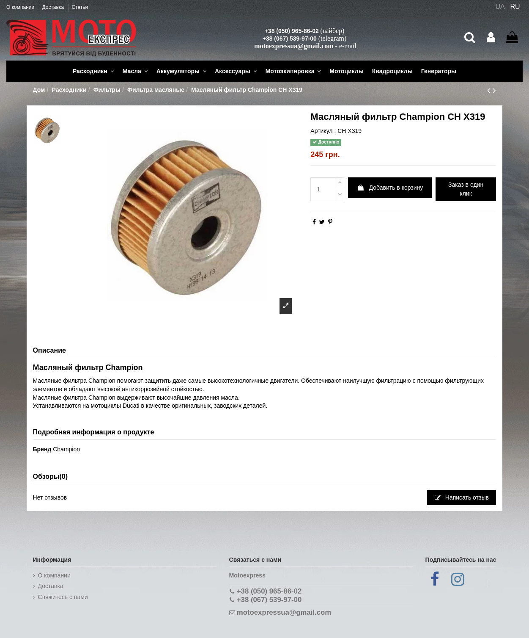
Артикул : (323, 130)
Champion (66, 449)
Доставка (54, 7)
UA (499, 6)
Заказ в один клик (465, 189)
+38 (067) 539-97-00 (290, 38)
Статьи (79, 7)
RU (515, 6)
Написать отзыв (462, 497)
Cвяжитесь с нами (63, 597)
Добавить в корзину (390, 187)
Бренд (42, 449)
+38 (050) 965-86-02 (292, 31)
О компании (21, 7)
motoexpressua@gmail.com (293, 46)
